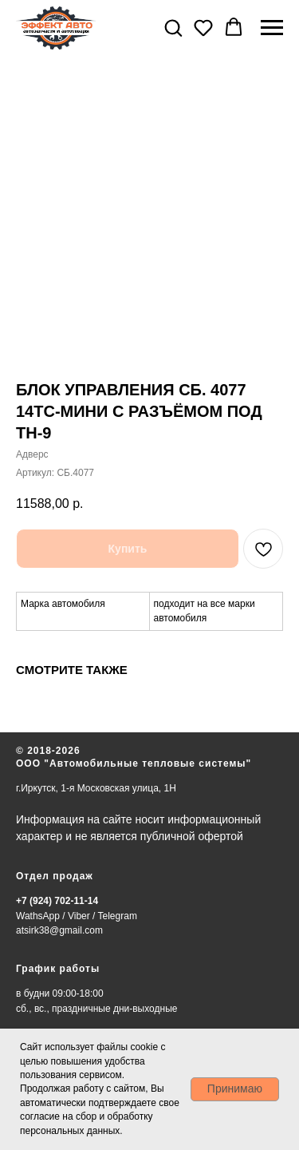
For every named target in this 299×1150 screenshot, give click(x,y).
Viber (79, 916)
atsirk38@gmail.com (59, 930)
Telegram (117, 916)
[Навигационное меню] (272, 28)
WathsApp (38, 916)
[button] (173, 27)
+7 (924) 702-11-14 (57, 900)
